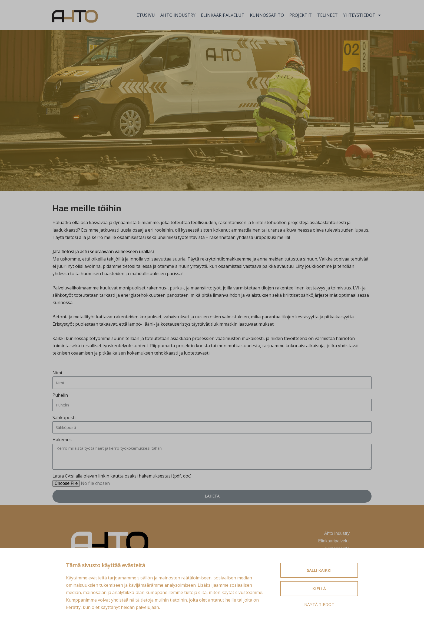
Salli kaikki (319, 570)
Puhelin (60, 395)
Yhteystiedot (362, 15)
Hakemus (62, 440)
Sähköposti (63, 418)
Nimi (57, 373)
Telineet (327, 15)
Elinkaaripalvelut (222, 15)
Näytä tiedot (319, 604)
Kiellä (319, 588)
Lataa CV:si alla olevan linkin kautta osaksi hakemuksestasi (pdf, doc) (121, 476)
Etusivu (146, 15)
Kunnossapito (267, 15)
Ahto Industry (178, 15)
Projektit (300, 15)
